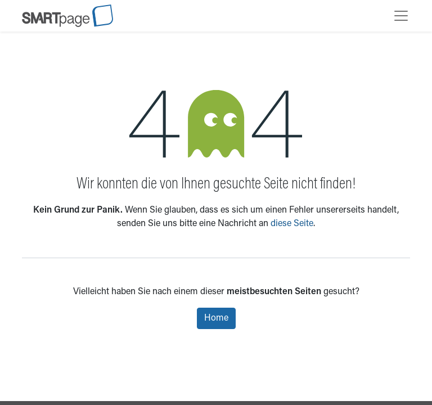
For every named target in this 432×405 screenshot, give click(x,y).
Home (216, 318)
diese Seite (292, 223)
